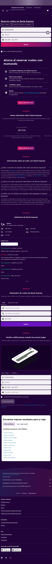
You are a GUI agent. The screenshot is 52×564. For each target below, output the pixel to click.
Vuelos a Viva (7, 450)
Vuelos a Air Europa (8, 445)
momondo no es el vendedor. (27, 480)
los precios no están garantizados (11, 474)
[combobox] (6, 24)
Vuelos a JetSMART (8, 435)
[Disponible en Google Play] (6, 550)
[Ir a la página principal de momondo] (12, 10)
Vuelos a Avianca (8, 432)
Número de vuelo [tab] (13, 302)
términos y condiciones (29, 405)
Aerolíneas (24, 493)
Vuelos (17, 493)
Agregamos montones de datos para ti (27, 483)
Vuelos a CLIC (7, 455)
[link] (26, 103)
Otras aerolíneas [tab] (9, 424)
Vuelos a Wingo (7, 440)
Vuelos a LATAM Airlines (10, 437)
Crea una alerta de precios (31, 93)
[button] (3, 11)
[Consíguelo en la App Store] (16, 550)
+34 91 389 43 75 (39, 176)
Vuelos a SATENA (8, 452)
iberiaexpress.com (21, 176)
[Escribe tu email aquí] (27, 392)
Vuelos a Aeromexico (9, 457)
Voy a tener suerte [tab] (22, 424)
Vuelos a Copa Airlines (9, 442)
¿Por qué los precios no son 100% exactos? (27, 486)
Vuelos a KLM (7, 447)
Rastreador (13, 170)
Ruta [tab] (3, 302)
